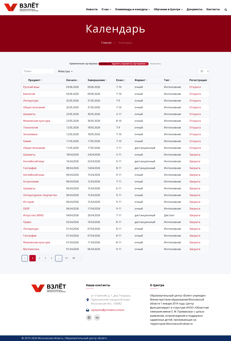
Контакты (213, 9)
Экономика (30, 134)
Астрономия (30, 181)
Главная (106, 42)
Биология (29, 94)
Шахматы (29, 114)
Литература (30, 100)
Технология (30, 127)
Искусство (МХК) (33, 215)
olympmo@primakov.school (107, 310)
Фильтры (65, 71)
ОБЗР (26, 208)
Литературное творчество (40, 195)
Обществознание (34, 107)
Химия (27, 141)
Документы (194, 9)
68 (74, 257)
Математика (31, 249)
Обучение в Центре (167, 9)
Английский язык (33, 161)
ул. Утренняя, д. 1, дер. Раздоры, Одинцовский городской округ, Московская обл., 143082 (111, 299)
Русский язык (31, 87)
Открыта (195, 87)
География (29, 168)
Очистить (155, 63)
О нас (105, 9)
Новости (92, 9)
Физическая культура (36, 121)
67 (66, 257)
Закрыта (194, 154)
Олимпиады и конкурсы (131, 9)
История (28, 202)
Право (27, 222)
